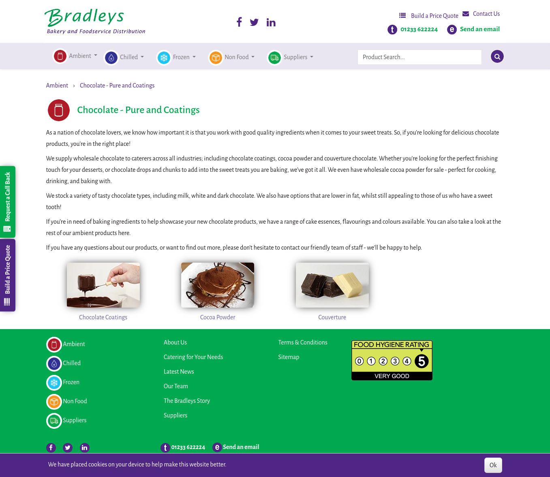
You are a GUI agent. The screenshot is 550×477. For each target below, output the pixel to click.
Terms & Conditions (302, 342)
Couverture (332, 317)
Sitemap (289, 357)
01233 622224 (419, 29)
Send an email (480, 29)
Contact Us (481, 13)
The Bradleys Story (187, 401)
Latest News (179, 371)
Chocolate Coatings (103, 317)
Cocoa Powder (217, 317)
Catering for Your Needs (193, 357)
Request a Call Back (7, 202)
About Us (175, 342)
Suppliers (175, 415)
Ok (493, 465)
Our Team (176, 386)
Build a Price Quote (428, 15)
